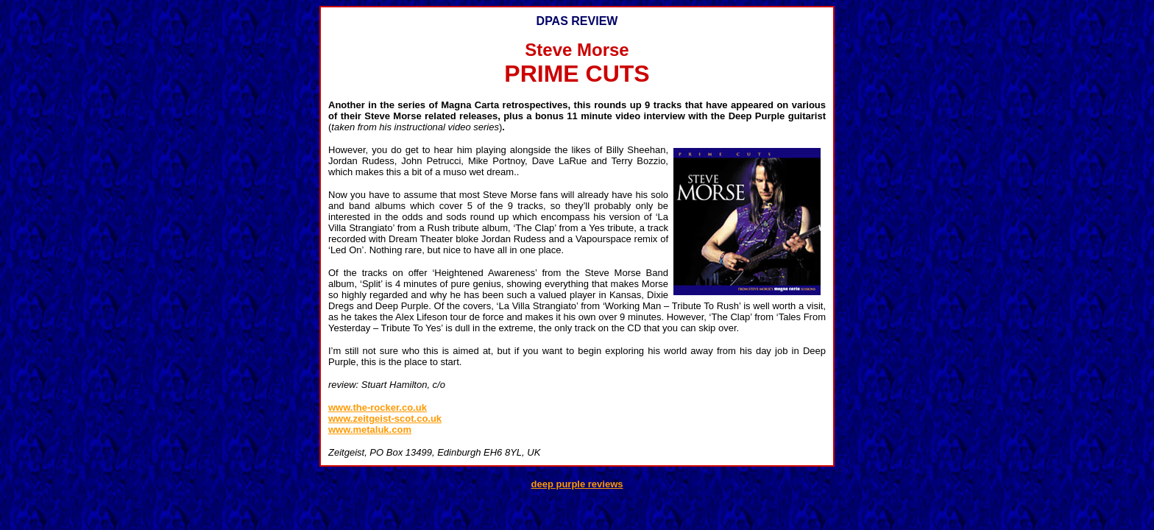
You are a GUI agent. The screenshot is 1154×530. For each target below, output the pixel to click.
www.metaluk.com (369, 429)
